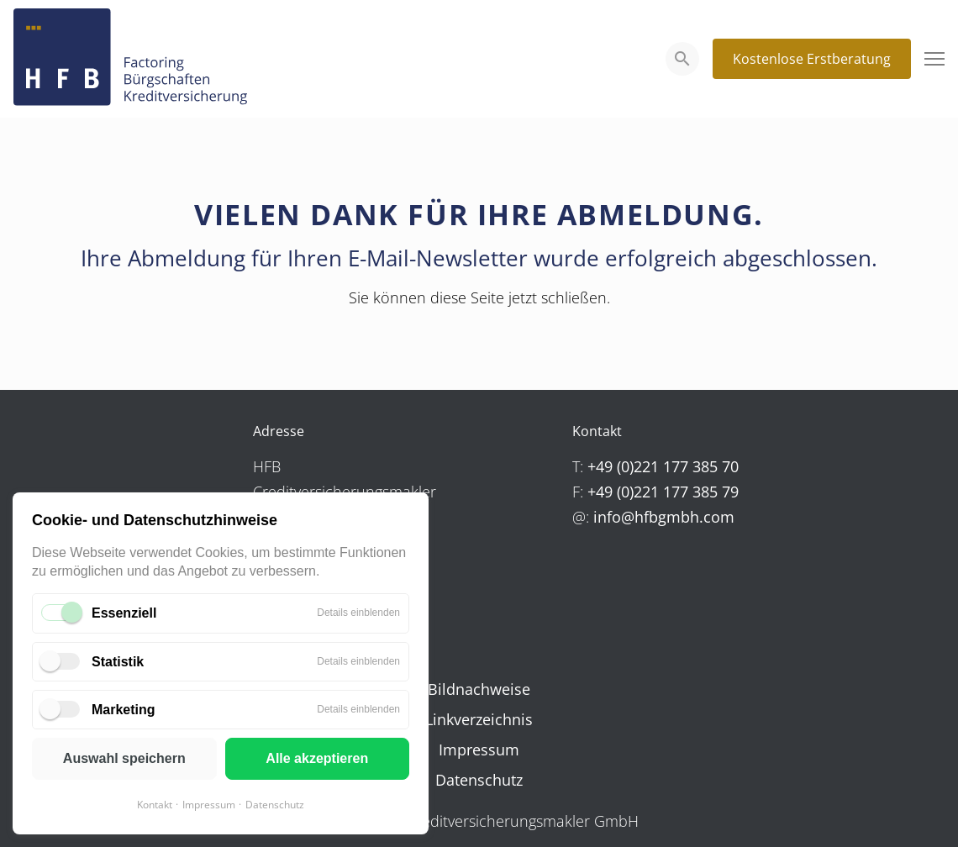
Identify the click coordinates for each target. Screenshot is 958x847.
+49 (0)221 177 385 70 (663, 466)
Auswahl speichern (124, 758)
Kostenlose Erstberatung (812, 59)
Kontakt (154, 804)
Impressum (208, 804)
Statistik (118, 662)
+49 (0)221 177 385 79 (663, 491)
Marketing (123, 709)
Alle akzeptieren (317, 758)
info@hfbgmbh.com (663, 517)
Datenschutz (274, 804)
